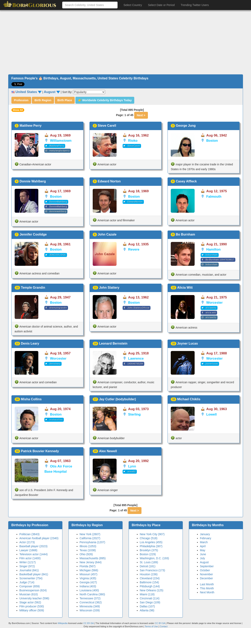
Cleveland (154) (150, 578)
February (205, 538)
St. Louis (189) (149, 562)
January (205, 534)
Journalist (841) (29, 570)
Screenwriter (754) (31, 578)
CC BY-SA (88, 623)
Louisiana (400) (89, 590)
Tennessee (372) (90, 598)
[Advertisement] (125, 42)
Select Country (133, 5)
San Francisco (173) (152, 570)
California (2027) (90, 538)
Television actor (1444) (33, 554)
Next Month (207, 592)
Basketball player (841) (33, 574)
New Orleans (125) (152, 590)
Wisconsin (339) (90, 610)
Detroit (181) (147, 566)
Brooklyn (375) (149, 550)
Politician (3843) (29, 534)
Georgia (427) (88, 582)
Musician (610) (28, 594)
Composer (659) (29, 586)
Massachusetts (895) (93, 558)
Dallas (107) (147, 606)
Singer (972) (27, 566)
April (203, 546)
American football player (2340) (39, 538)
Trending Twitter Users (195, 5)
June (203, 554)
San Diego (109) (150, 602)
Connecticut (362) (91, 602)
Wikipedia (63, 623)
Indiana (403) (88, 586)
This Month (207, 588)
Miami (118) (147, 594)
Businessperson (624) (33, 590)
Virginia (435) (88, 578)
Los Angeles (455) (151, 542)
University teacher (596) (34, 598)
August (204, 562)
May (202, 550)
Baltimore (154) (149, 582)
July (202, 558)
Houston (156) (149, 574)
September (207, 566)
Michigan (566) (89, 570)
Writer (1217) (27, 562)
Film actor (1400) (30, 558)
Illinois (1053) (88, 546)
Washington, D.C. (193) (154, 558)
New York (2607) (90, 534)
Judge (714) (27, 582)
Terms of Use (152, 626)
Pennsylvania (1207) (92, 542)
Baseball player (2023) (33, 546)
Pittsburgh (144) (150, 586)
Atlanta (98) (147, 610)
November (206, 574)
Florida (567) (88, 566)
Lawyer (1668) (28, 550)
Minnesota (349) (90, 606)
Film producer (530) (31, 606)
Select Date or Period (161, 5)
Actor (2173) (27, 542)
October (205, 570)
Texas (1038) (88, 550)
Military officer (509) (31, 610)
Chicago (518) (149, 538)
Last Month (207, 584)
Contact (164, 626)
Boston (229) (148, 554)
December (206, 578)
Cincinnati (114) (150, 598)
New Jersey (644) (91, 562)
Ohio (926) (86, 554)
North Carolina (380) (92, 594)
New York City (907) (152, 534)
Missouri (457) (89, 574)
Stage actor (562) (30, 602)
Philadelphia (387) (151, 546)
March (204, 542)
